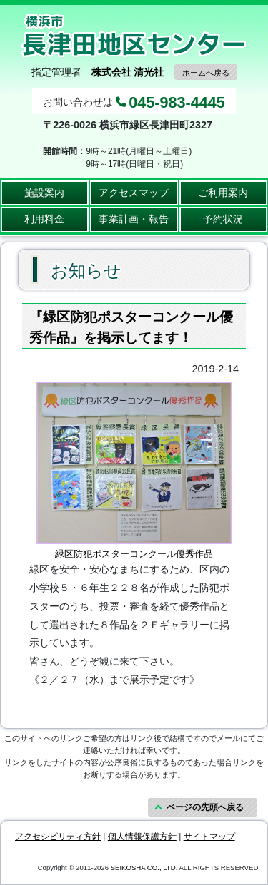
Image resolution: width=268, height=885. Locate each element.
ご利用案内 (223, 192)
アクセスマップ (134, 192)
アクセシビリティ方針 (58, 836)
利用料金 (44, 219)
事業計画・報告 (134, 219)
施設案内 (44, 192)
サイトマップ (209, 836)
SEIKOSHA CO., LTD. (144, 867)
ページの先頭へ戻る (205, 807)
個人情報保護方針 (142, 836)
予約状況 (223, 219)
